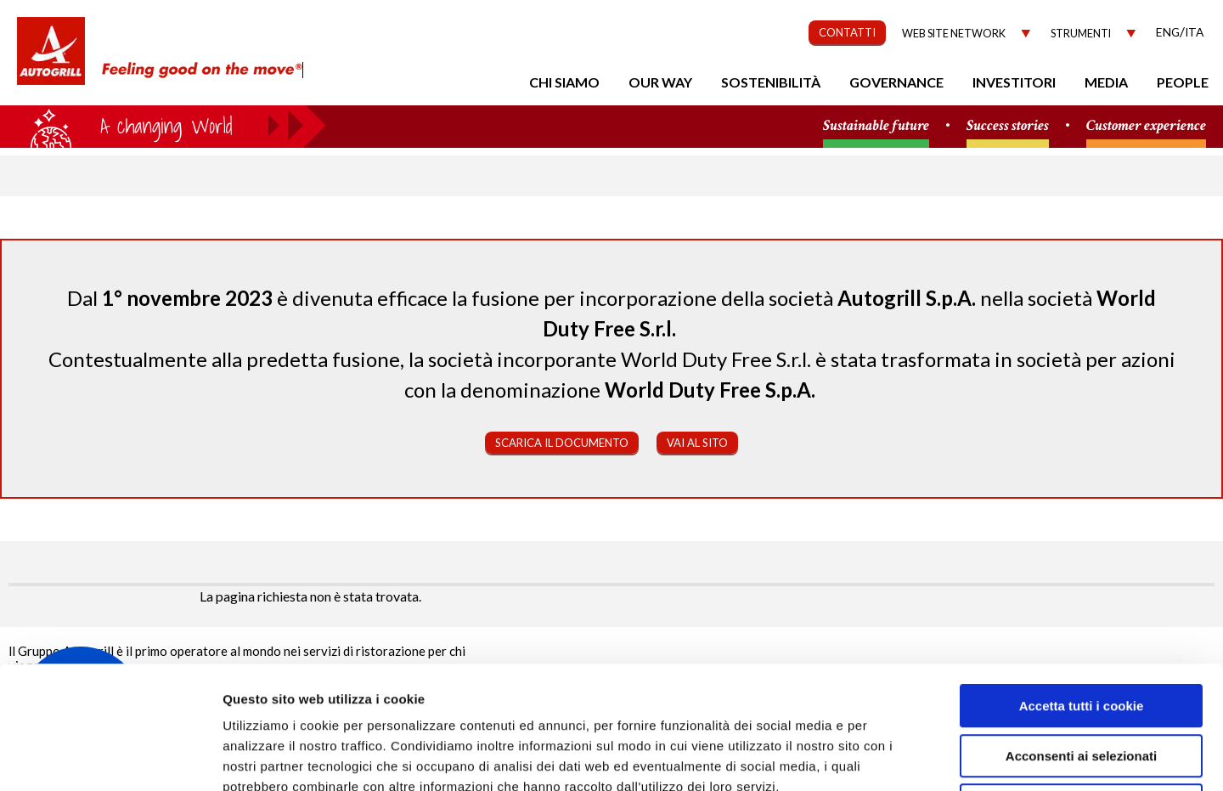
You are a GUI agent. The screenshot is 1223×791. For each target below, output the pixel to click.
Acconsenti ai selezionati (1081, 633)
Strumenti (1081, 33)
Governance (896, 82)
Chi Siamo (564, 82)
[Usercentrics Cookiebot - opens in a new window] (110, 758)
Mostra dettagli (902, 757)
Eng (1168, 32)
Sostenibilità (770, 82)
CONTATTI (847, 32)
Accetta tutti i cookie (1081, 583)
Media (1106, 82)
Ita (1194, 32)
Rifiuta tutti (1080, 682)
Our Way (660, 82)
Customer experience (1146, 126)
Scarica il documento (561, 442)
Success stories (1008, 126)
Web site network (954, 33)
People (1183, 82)
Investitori (1014, 82)
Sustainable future (876, 126)
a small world (163, 125)
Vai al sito (697, 442)
